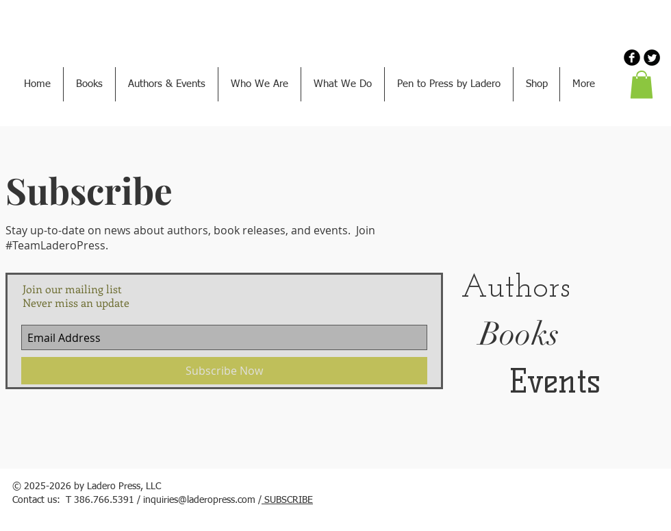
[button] (641, 85)
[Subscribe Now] (224, 370)
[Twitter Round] (652, 57)
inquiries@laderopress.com (199, 500)
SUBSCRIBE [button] (287, 500)
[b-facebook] (632, 57)
